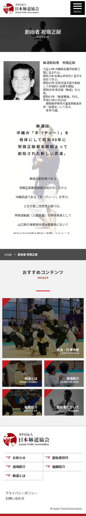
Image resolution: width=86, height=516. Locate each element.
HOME (8, 255)
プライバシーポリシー (21, 493)
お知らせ (19, 457)
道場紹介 (19, 466)
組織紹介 (58, 466)
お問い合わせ (15, 498)
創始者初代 (60, 457)
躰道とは (19, 475)
